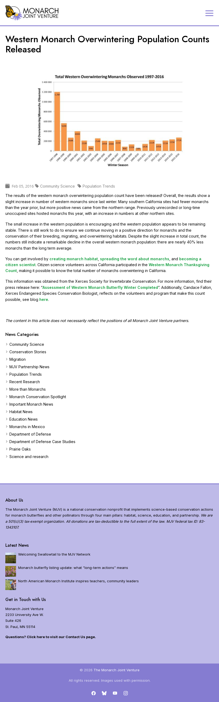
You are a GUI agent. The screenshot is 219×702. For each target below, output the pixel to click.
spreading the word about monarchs (134, 259)
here (43, 299)
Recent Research (24, 381)
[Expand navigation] (209, 12)
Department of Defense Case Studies (42, 441)
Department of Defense (30, 434)
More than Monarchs (27, 389)
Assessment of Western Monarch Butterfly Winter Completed (100, 287)
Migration (17, 359)
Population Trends (25, 374)
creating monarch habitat (73, 259)
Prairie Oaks (20, 449)
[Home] (32, 13)
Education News (23, 419)
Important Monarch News (31, 404)
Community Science (26, 344)
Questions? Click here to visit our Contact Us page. (50, 637)
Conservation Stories (27, 352)
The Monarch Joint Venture (117, 670)
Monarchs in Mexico (27, 426)
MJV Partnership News (29, 366)
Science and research (28, 456)
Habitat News (21, 411)
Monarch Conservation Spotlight (37, 396)
